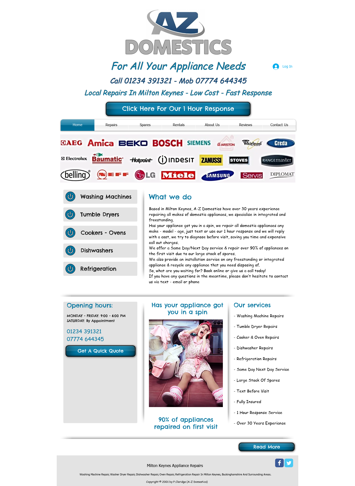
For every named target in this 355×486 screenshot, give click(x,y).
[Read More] (267, 447)
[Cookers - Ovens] (103, 233)
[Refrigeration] (108, 269)
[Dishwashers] (109, 250)
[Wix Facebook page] (279, 463)
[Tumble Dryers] (108, 214)
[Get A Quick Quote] (101, 351)
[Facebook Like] (89, 463)
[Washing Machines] (109, 197)
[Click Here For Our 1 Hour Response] (178, 109)
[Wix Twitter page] (288, 463)
